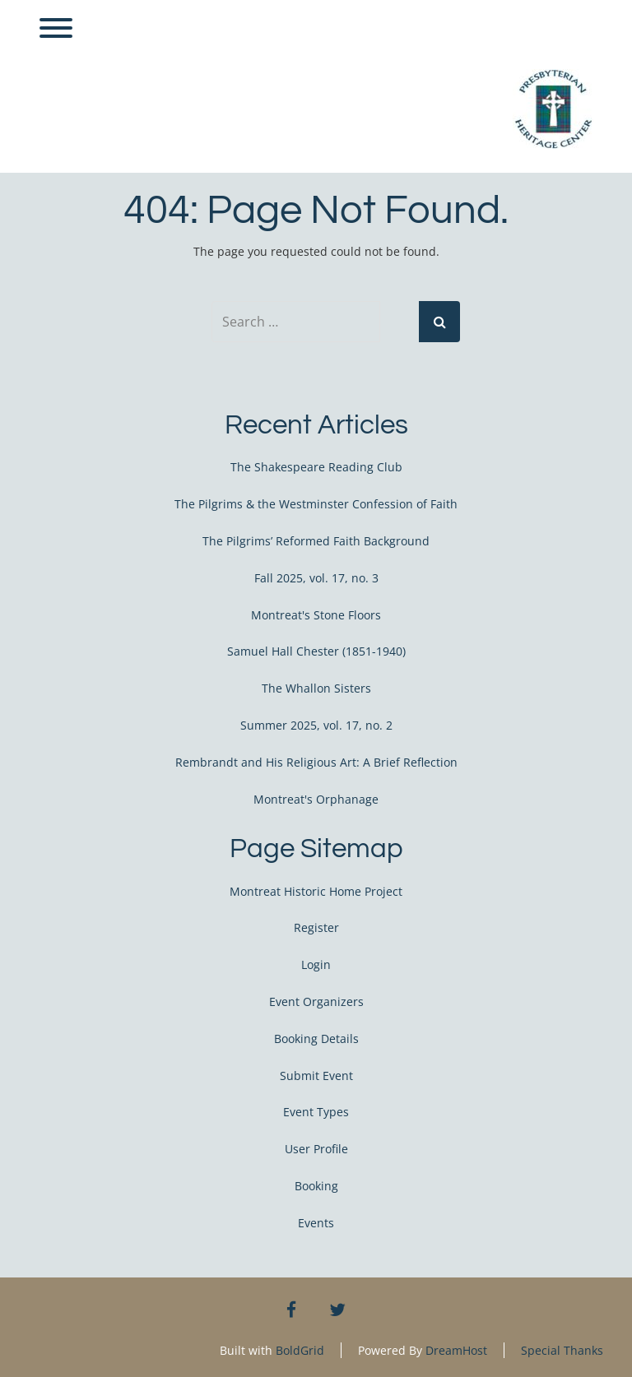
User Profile (316, 1149)
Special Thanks (562, 1350)
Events (316, 1223)
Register (316, 927)
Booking (316, 1186)
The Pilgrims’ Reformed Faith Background (316, 541)
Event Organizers (316, 1001)
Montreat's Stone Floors (316, 615)
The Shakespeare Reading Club (316, 467)
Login (316, 964)
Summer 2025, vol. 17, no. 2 (316, 725)
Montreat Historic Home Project (316, 891)
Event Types (316, 1112)
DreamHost (456, 1350)
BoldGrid (300, 1350)
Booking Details (316, 1038)
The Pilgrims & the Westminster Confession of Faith (316, 504)
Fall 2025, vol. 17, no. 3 (316, 578)
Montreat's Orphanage (316, 799)
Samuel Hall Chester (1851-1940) (316, 651)
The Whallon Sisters (316, 688)
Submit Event (316, 1075)
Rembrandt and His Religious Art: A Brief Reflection (316, 762)
